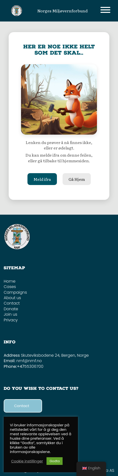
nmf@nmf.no (29, 361)
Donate (11, 309)
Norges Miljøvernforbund (62, 11)
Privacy (11, 320)
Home (9, 281)
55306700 (33, 366)
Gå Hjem (77, 179)
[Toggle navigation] (105, 10)
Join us (10, 314)
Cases (10, 287)
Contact (12, 303)
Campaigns (15, 292)
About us (12, 298)
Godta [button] (54, 461)
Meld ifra (42, 179)
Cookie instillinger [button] (27, 461)
